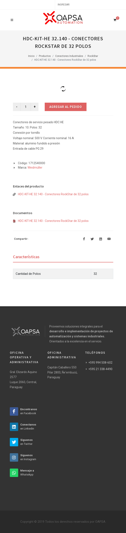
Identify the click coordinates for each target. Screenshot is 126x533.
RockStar (93, 56)
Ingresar (64, 4)
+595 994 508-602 (100, 362)
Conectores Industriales (69, 56)
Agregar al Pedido (65, 107)
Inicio (31, 56)
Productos (45, 56)
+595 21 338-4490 (100, 369)
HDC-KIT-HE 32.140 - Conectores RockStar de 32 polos (53, 194)
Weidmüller (35, 167)
